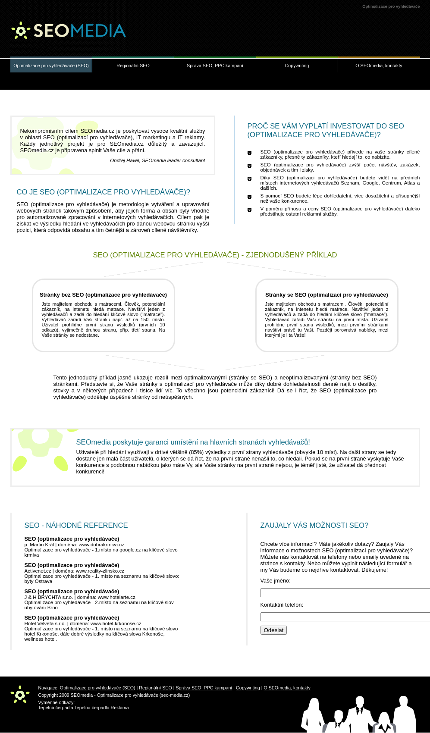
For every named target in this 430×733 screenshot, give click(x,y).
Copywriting (297, 65)
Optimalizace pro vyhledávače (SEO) (51, 65)
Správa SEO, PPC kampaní (215, 65)
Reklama (120, 707)
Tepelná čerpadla (55, 707)
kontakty (294, 563)
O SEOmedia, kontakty (378, 65)
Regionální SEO (132, 65)
